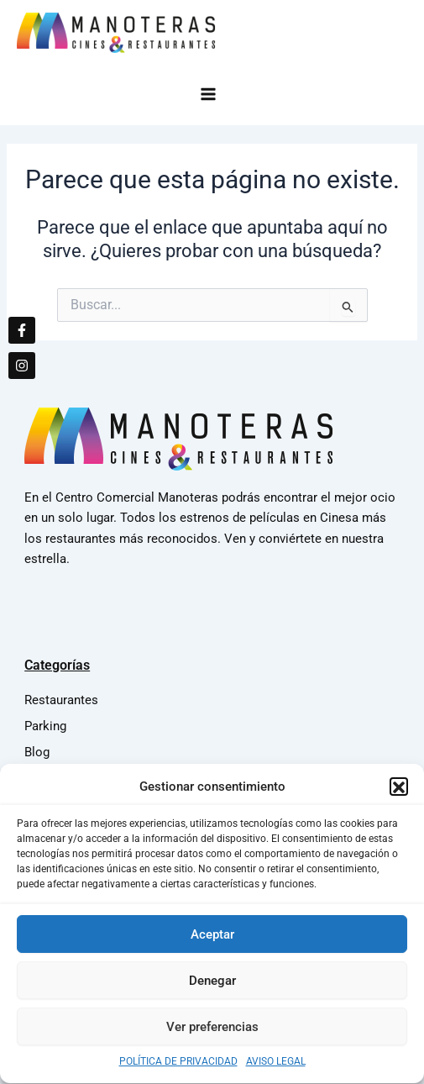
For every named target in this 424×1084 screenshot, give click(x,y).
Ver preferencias (212, 1034)
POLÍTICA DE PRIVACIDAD (178, 1070)
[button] (398, 794)
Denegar (212, 988)
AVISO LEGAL (276, 1070)
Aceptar (212, 942)
